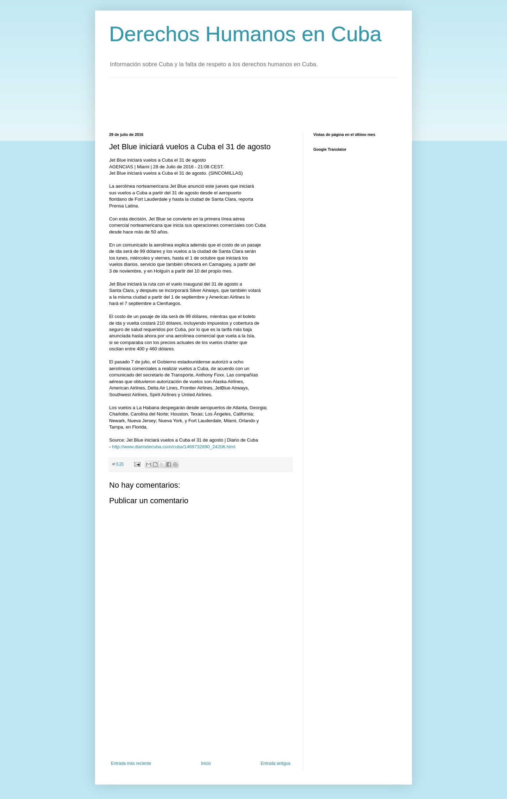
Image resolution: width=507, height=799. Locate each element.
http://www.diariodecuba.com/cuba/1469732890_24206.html (173, 446)
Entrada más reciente (131, 763)
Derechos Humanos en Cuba (245, 34)
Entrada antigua (275, 763)
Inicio (206, 763)
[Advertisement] (237, 104)
